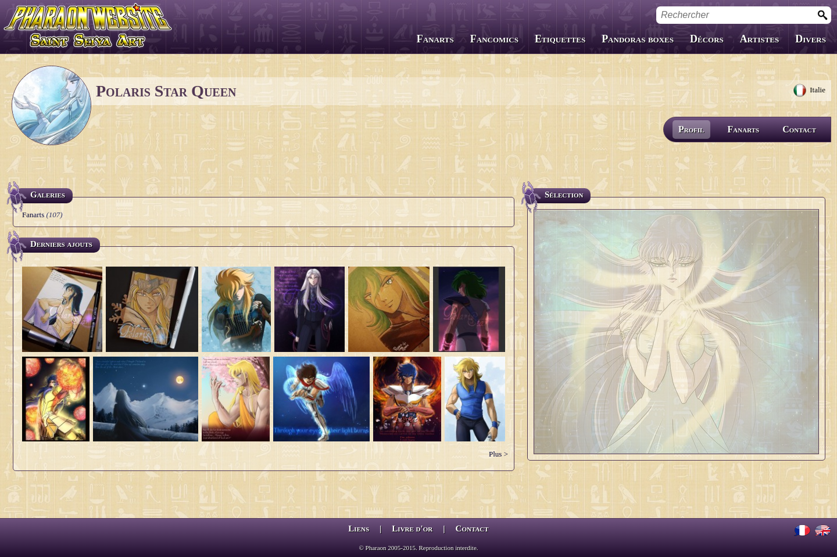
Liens (358, 528)
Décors (707, 39)
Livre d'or (412, 528)
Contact (799, 129)
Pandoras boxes (638, 39)
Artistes (759, 39)
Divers (810, 39)
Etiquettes (560, 39)
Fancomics (494, 39)
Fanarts (435, 39)
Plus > (498, 454)
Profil (691, 129)
